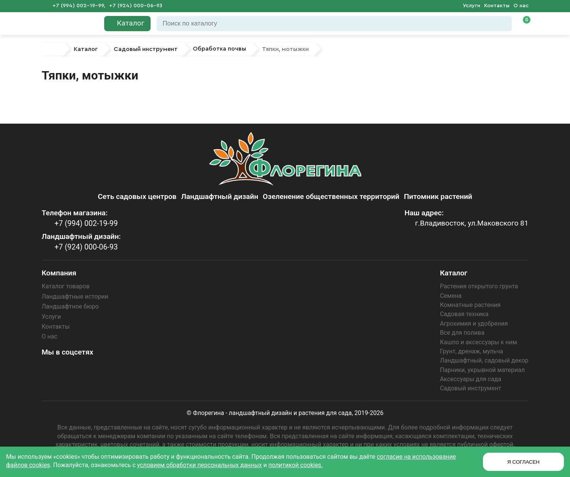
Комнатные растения (470, 304)
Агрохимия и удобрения (474, 323)
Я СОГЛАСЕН (523, 462)
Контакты (497, 5)
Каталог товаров (66, 286)
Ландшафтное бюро (70, 306)
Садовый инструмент (470, 388)
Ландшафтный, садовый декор (484, 360)
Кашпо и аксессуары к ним (478, 342)
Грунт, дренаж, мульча (471, 351)
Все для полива (462, 332)
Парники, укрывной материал (482, 370)
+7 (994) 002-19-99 (85, 223)
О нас (521, 5)
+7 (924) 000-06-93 (135, 5)
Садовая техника (464, 314)
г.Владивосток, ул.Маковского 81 (471, 223)
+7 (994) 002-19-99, (78, 5)
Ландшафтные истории (75, 296)
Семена (451, 295)
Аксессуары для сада (470, 379)
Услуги (471, 5)
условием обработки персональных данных (200, 465)
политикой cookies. (297, 465)
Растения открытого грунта (479, 286)
